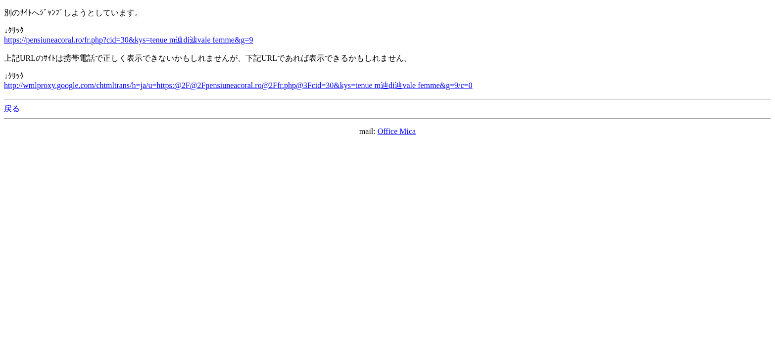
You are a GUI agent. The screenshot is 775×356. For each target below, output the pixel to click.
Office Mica (397, 131)
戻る (12, 108)
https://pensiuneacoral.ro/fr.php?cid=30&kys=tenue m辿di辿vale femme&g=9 (128, 40)
